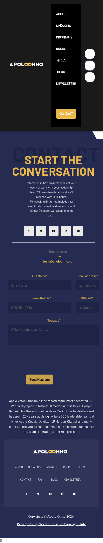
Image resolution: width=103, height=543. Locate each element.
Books (61, 49)
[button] (90, 65)
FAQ (40, 479)
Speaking (63, 25)
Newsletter (66, 83)
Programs (64, 37)
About (61, 14)
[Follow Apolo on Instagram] (54, 236)
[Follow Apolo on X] (41, 236)
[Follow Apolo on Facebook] (29, 236)
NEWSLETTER (72, 479)
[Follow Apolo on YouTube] (78, 236)
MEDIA (81, 467)
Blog (61, 72)
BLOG (54, 479)
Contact (25, 479)
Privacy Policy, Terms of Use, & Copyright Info (51, 524)
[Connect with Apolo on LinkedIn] (62, 494)
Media (61, 60)
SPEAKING (34, 467)
